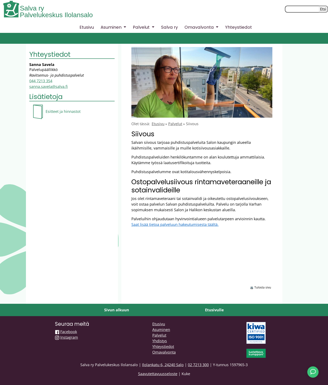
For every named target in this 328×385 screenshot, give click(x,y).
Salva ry (32, 8)
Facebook (68, 331)
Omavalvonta (164, 352)
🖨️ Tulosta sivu (260, 287)
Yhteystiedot (238, 27)
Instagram (69, 337)
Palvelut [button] (142, 27)
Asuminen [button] (112, 27)
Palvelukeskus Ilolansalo (56, 15)
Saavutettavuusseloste (157, 373)
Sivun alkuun (116, 309)
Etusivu (86, 27)
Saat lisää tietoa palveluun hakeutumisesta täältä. (175, 224)
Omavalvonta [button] (199, 27)
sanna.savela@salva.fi (48, 86)
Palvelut (175, 123)
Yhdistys (159, 340)
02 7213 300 (198, 364)
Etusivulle (214, 309)
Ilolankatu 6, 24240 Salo (163, 364)
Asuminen (161, 329)
